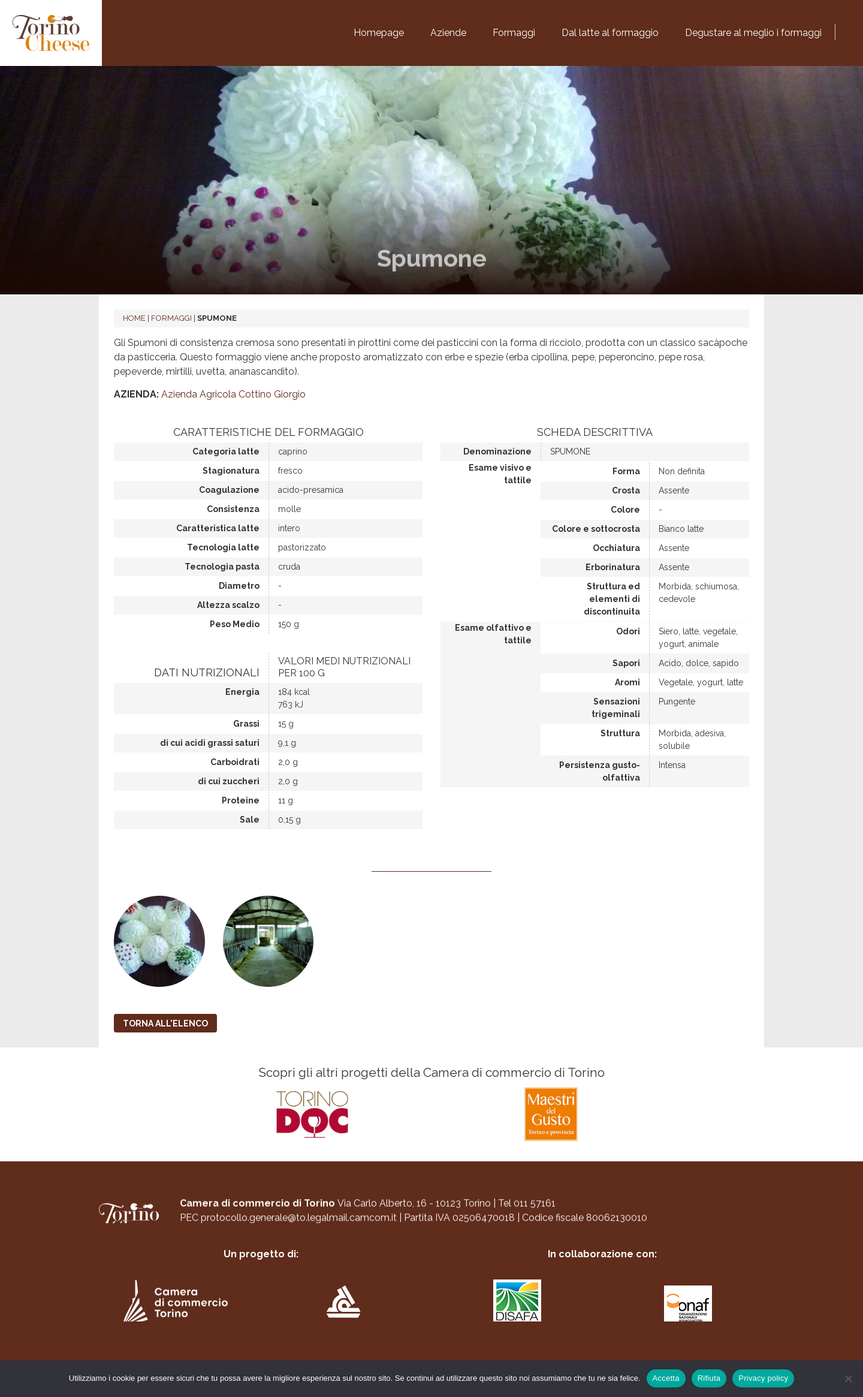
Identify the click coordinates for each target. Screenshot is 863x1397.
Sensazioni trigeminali (616, 708)
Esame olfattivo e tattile (493, 634)
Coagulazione (229, 490)
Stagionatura (231, 470)
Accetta (666, 1378)
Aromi (627, 682)
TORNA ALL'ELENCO (165, 1023)
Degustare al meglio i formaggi (753, 32)
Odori (628, 631)
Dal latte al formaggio (610, 32)
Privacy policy (763, 1378)
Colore (625, 509)
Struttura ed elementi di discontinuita (612, 599)
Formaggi (514, 32)
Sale (249, 819)
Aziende (448, 32)
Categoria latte (225, 451)
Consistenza (233, 509)
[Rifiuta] (848, 1378)
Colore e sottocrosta (596, 529)
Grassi (246, 723)
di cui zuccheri (228, 781)
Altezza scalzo (228, 605)
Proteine (240, 800)
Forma (626, 471)
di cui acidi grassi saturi (209, 743)
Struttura (620, 733)
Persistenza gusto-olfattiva (599, 771)
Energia (242, 692)
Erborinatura (613, 567)
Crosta (626, 490)
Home (134, 318)
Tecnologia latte (223, 547)
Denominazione (497, 451)
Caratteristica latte (217, 528)
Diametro (239, 586)
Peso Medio (234, 624)
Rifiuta (709, 1378)
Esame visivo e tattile (500, 474)
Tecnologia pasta (222, 566)
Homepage (379, 32)
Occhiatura (616, 548)
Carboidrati (234, 762)
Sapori (626, 663)
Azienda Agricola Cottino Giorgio (233, 394)
